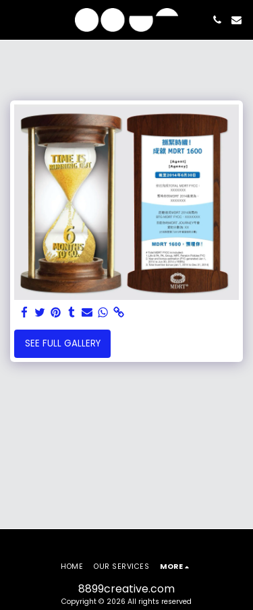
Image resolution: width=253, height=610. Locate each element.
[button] (14, 19)
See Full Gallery (63, 343)
